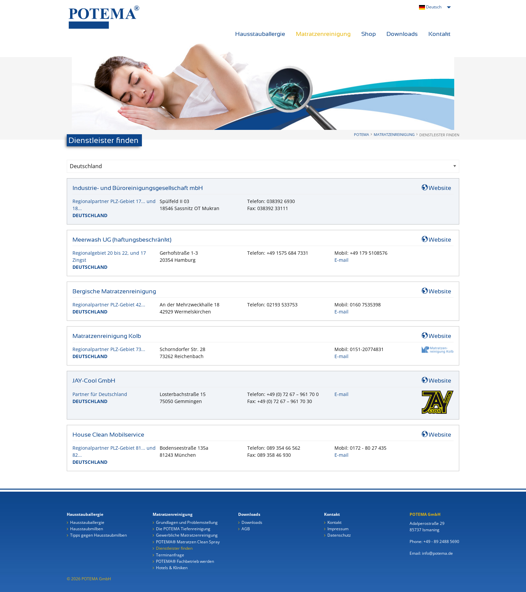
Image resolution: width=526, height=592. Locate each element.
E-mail (341, 260)
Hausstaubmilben (86, 529)
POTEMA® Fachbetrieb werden (185, 561)
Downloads (402, 34)
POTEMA (361, 134)
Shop (368, 34)
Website (436, 188)
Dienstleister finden (174, 548)
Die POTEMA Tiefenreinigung (183, 529)
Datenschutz (339, 535)
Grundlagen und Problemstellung (187, 522)
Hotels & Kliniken (172, 568)
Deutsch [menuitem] (430, 7)
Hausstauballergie (260, 34)
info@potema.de (437, 553)
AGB (246, 529)
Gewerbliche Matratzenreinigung (187, 535)
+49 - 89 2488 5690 (441, 541)
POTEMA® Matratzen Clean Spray (188, 542)
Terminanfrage (170, 555)
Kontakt (439, 34)
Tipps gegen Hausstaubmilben (98, 535)
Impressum (338, 529)
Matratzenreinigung (323, 34)
